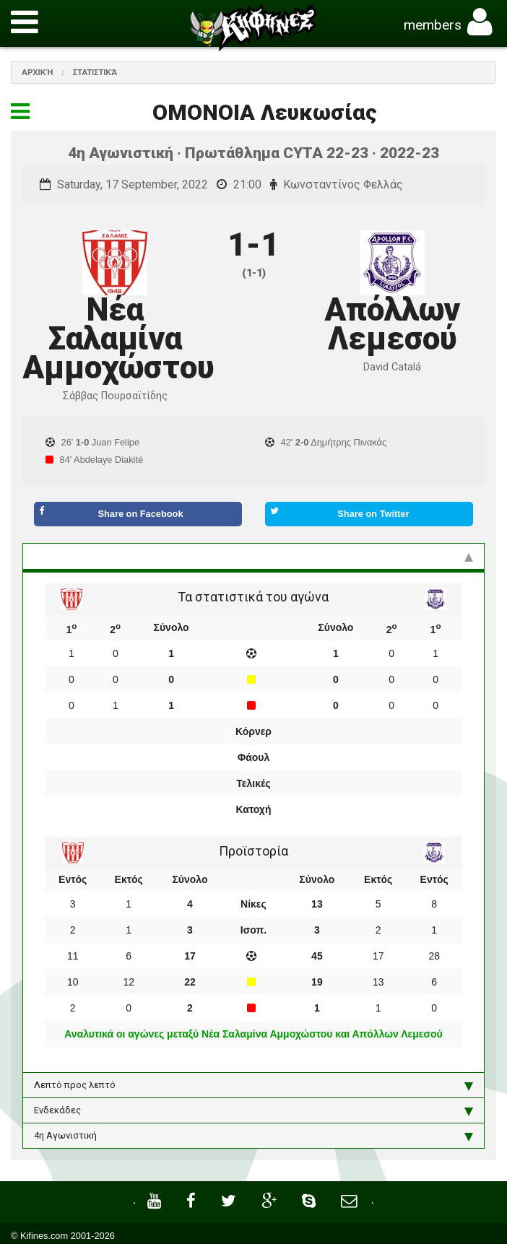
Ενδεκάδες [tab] (253, 1110)
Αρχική (37, 72)
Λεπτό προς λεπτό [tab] (253, 1085)
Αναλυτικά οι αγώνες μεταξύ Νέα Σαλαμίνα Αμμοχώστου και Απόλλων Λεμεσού (253, 1034)
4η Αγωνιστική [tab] (253, 1135)
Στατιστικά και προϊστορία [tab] (253, 556)
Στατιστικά (95, 72)
